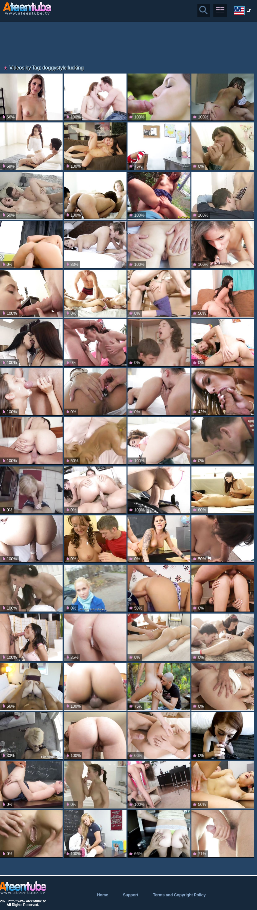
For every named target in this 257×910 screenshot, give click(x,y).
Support (130, 895)
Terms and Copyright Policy (179, 895)
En (242, 10)
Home (102, 895)
